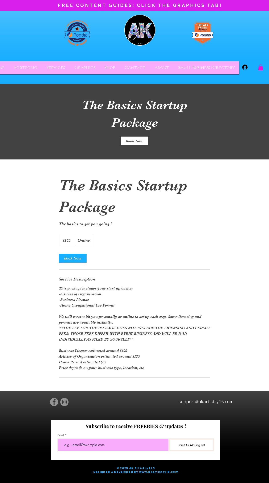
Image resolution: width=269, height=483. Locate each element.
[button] (260, 67)
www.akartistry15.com (158, 472)
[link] (134, 141)
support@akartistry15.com (206, 401)
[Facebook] (54, 402)
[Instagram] (64, 402)
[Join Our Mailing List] (191, 444)
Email (61, 435)
